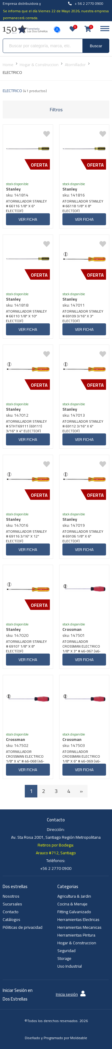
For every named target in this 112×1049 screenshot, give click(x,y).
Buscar (96, 46)
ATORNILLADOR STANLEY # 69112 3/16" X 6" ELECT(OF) (82, 426)
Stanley (13, 189)
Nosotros (11, 896)
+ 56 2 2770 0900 (85, 3)
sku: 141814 (17, 195)
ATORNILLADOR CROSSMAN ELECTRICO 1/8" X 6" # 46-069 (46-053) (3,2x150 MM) (81, 756)
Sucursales (12, 904)
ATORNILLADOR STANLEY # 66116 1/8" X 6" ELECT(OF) (26, 206)
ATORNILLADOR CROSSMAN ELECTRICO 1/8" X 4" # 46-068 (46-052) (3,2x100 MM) (25, 756)
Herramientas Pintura (76, 935)
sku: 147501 (73, 635)
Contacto (11, 912)
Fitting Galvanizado (74, 912)
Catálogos (11, 919)
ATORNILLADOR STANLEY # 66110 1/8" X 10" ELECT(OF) (26, 316)
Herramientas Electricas (78, 919)
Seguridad (66, 950)
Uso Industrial (69, 966)
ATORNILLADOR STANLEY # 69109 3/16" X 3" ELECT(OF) (82, 316)
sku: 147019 (73, 525)
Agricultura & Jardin (74, 896)
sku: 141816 (73, 195)
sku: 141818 (17, 305)
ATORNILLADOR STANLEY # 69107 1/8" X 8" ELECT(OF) (26, 646)
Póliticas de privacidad (22, 927)
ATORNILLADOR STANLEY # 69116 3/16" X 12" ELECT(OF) (26, 536)
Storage (64, 958)
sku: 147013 (73, 415)
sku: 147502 (17, 745)
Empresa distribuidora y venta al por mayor (22, 7)
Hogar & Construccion (76, 943)
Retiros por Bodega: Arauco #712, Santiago (56, 849)
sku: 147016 (17, 525)
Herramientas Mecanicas (79, 927)
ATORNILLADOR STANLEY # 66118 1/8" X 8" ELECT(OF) (82, 206)
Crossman (72, 629)
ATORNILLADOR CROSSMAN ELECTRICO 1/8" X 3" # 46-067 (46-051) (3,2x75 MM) (81, 646)
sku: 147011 (73, 305)
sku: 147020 (17, 635)
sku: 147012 (17, 415)
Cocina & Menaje (72, 904)
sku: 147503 (73, 745)
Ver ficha (28, 219)
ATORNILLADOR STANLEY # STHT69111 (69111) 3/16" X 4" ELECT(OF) (26, 426)
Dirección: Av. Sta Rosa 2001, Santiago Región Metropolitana (56, 833)
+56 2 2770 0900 (55, 868)
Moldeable (78, 1037)
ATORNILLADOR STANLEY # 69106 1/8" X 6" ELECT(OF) (82, 536)
